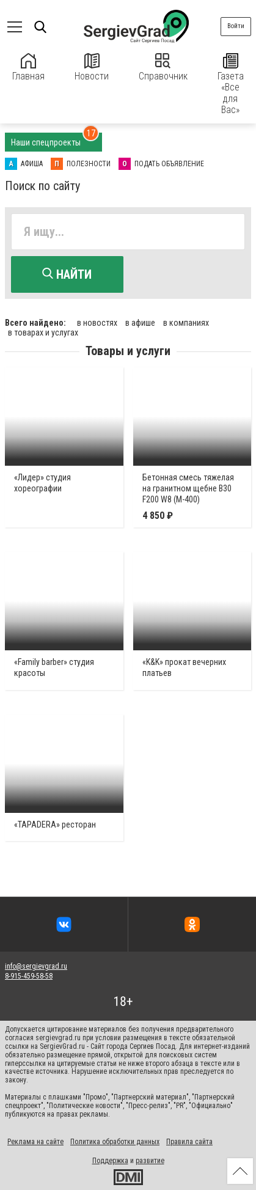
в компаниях (186, 323)
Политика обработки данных (114, 1141)
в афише (140, 323)
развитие (150, 1160)
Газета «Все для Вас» (231, 84)
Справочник (163, 67)
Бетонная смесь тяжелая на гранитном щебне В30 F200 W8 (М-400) (188, 488)
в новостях (97, 323)
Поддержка (110, 1160)
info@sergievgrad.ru (36, 966)
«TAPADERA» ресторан (55, 824)
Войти (235, 26)
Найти (67, 274)
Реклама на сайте (35, 1141)
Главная (28, 67)
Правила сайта (189, 1141)
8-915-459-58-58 (29, 976)
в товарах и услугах (43, 332)
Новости (92, 67)
